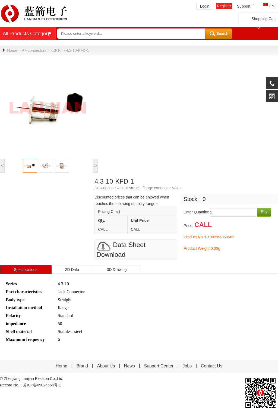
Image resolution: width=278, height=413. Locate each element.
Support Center (158, 365)
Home (12, 50)
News (130, 365)
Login (204, 6)
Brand (82, 365)
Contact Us (211, 365)
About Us (106, 365)
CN (268, 6)
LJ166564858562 (219, 237)
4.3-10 (56, 50)
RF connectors (34, 50)
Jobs (187, 365)
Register (224, 6)
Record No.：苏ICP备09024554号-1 (30, 385)
